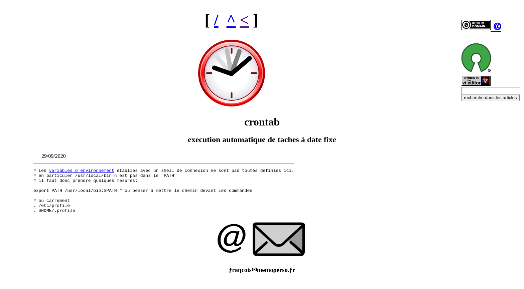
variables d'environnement (81, 171)
